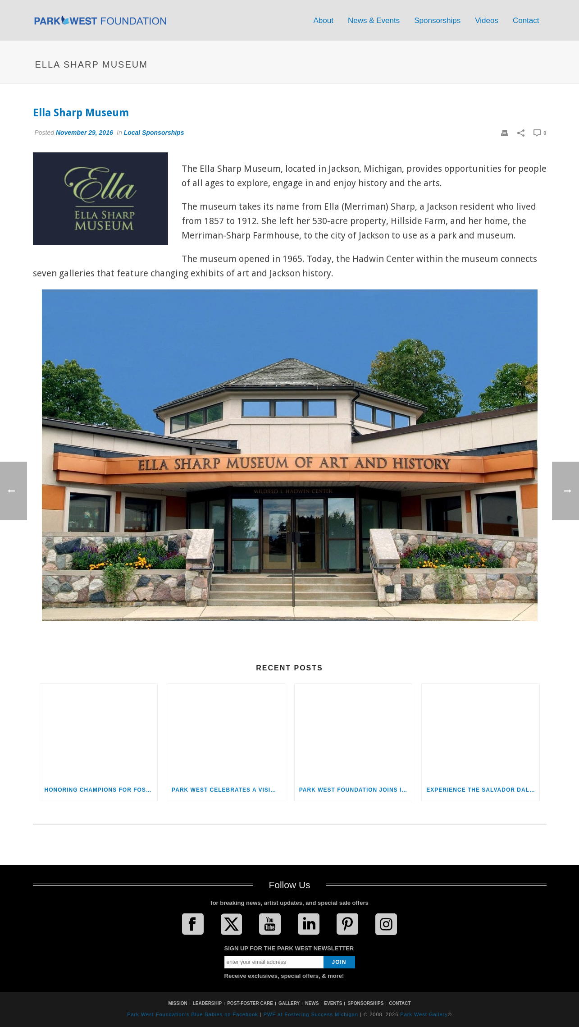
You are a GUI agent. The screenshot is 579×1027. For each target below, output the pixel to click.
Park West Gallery (423, 1014)
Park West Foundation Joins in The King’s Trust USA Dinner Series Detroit (355, 790)
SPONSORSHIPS (365, 1003)
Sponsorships (437, 20)
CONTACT (399, 1003)
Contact (526, 20)
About (323, 20)
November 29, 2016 (84, 132)
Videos (486, 20)
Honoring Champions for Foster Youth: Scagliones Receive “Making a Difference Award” (101, 790)
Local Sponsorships (154, 132)
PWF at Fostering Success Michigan (311, 1014)
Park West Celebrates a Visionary (228, 790)
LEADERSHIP (207, 1003)
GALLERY (289, 1003)
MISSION (178, 1003)
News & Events (374, 20)
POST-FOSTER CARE (250, 1003)
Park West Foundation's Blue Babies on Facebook (192, 1014)
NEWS (312, 1003)
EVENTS (333, 1003)
